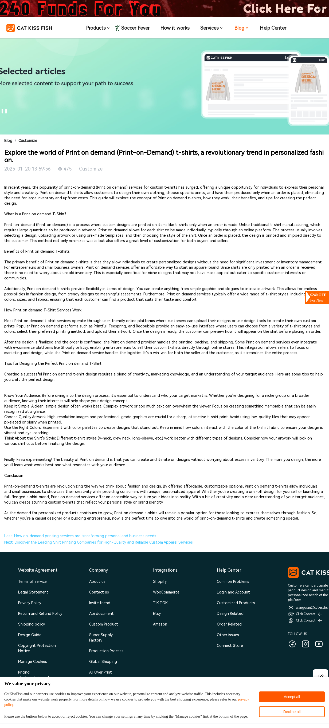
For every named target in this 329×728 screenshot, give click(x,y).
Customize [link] (27, 141)
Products (98, 28)
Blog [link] (8, 141)
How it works (175, 28)
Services (212, 28)
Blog (241, 28)
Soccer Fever (135, 28)
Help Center (273, 28)
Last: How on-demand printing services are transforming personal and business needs (80, 536)
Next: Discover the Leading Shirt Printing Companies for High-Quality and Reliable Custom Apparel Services (98, 542)
